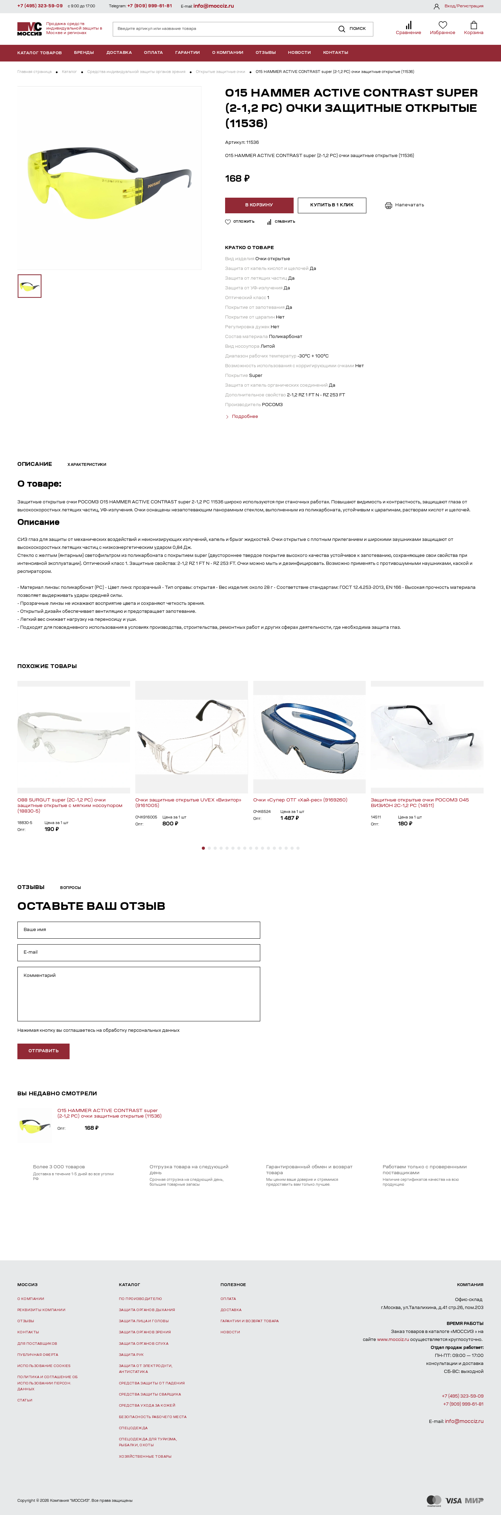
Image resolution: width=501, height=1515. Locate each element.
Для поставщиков (37, 1343)
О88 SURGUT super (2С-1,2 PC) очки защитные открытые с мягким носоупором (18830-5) (69, 806)
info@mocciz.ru (213, 6)
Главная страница (34, 72)
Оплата (153, 53)
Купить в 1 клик (331, 205)
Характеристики (86, 465)
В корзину (259, 205)
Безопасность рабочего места (152, 1417)
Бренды (84, 53)
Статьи (25, 1400)
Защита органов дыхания (147, 1310)
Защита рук (131, 1355)
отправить (43, 1051)
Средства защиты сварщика (150, 1394)
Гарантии (187, 53)
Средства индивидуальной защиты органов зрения (136, 72)
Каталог (69, 72)
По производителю (140, 1299)
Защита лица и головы (144, 1321)
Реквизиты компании (41, 1310)
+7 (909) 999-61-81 (149, 6)
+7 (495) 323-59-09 (40, 6)
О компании (228, 53)
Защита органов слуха (143, 1343)
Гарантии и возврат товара (250, 1321)
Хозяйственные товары (145, 1456)
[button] (203, 848)
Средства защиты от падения (152, 1383)
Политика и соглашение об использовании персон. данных (47, 1383)
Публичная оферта (37, 1355)
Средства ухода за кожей (147, 1405)
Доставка (119, 53)
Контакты (336, 53)
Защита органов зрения (145, 1332)
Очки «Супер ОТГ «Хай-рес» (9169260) (300, 800)
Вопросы (70, 888)
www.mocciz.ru (393, 1340)
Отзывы (266, 53)
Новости (299, 53)
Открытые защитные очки (220, 72)
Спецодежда (133, 1428)
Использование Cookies (43, 1366)
